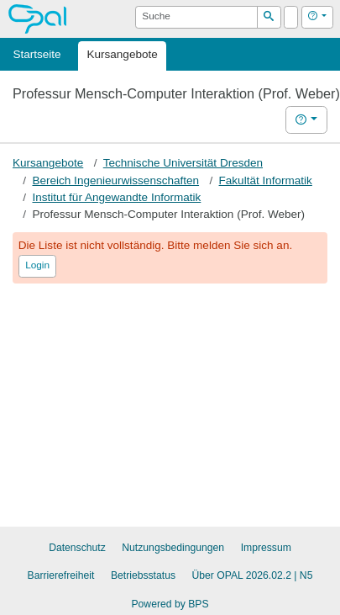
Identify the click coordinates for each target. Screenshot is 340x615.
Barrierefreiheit (61, 575)
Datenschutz (77, 548)
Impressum (266, 548)
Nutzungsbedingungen (173, 548)
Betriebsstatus (143, 575)
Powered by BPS (169, 604)
